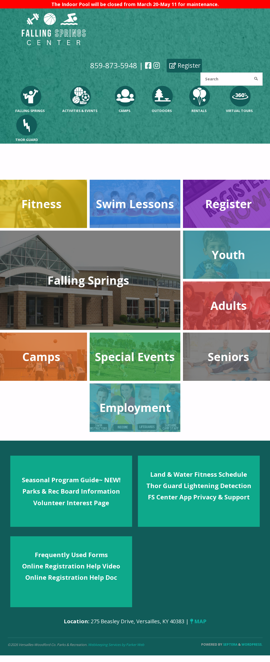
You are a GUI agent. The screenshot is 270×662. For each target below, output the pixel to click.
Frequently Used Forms (71, 554)
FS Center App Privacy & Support (199, 497)
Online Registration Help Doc (71, 577)
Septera (229, 644)
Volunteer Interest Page (71, 502)
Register (184, 65)
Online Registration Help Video (71, 566)
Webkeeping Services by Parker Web (116, 644)
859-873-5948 (113, 65)
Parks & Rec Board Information (71, 491)
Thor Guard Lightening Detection (198, 485)
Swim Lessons (135, 204)
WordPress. (252, 644)
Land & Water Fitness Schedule (198, 474)
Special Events (135, 356)
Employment (135, 407)
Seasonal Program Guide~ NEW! (71, 479)
